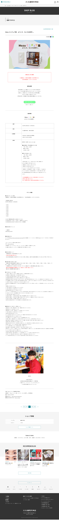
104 (29, 408)
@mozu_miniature (18, 399)
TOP (5, 5)
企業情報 (7, 500)
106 (34, 408)
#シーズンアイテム (17, 439)
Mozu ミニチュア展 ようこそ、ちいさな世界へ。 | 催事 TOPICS (24, 5)
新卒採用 (7, 506)
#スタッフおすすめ (41, 439)
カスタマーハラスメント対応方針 (47, 512)
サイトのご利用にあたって (46, 502)
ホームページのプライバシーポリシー (48, 503)
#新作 (30, 439)
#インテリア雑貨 (24, 439)
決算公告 (7, 502)
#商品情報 (34, 439)
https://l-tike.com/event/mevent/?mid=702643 (19, 239)
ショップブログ (10, 5)
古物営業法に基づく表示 (46, 510)
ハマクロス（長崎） (27, 504)
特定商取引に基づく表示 (46, 508)
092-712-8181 (29, 518)
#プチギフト (48, 439)
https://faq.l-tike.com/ (12, 245)
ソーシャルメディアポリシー (46, 505)
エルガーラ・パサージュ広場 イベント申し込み (31, 502)
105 (32, 408)
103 (26, 408)
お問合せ (43, 500)
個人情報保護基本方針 (45, 507)
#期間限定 (11, 439)
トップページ (29, 484)
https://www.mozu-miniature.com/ (18, 397)
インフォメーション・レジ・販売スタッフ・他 (13, 507)
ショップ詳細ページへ (29, 428)
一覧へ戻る (29, 475)
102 (24, 408)
